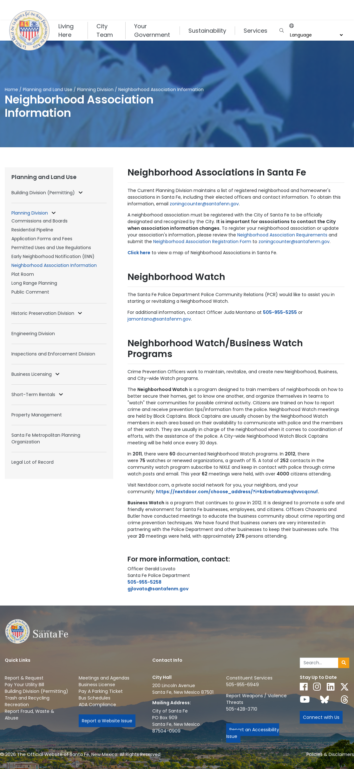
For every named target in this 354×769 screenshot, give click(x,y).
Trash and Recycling (27, 698)
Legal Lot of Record (32, 462)
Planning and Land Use (47, 89)
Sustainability (207, 31)
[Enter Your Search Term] (319, 663)
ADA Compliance (97, 704)
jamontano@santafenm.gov (159, 319)
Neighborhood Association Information (54, 265)
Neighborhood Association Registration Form (202, 241)
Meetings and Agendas (104, 678)
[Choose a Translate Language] (315, 35)
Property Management (36, 415)
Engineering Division (33, 333)
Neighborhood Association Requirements (282, 235)
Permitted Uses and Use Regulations (51, 247)
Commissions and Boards (39, 221)
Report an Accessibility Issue (252, 732)
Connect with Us (321, 717)
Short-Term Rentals (33, 394)
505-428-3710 (241, 709)
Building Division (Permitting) (43, 192)
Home (11, 89)
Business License (97, 684)
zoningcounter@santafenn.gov (204, 204)
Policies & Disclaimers (330, 754)
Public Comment (30, 292)
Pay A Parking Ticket (101, 691)
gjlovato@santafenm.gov (158, 589)
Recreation (17, 704)
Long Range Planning (34, 283)
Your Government (152, 30)
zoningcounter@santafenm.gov (294, 241)
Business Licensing (32, 374)
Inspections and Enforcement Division (53, 354)
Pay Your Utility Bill (24, 684)
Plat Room (22, 274)
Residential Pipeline (32, 230)
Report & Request (24, 678)
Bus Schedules (94, 698)
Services (255, 31)
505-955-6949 (242, 684)
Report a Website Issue (107, 721)
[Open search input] (281, 31)
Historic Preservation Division (43, 313)
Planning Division (96, 89)
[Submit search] (343, 663)
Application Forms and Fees (41, 238)
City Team (104, 30)
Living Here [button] (66, 30)
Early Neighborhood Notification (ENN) (53, 256)
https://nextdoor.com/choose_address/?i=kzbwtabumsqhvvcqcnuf (237, 491)
